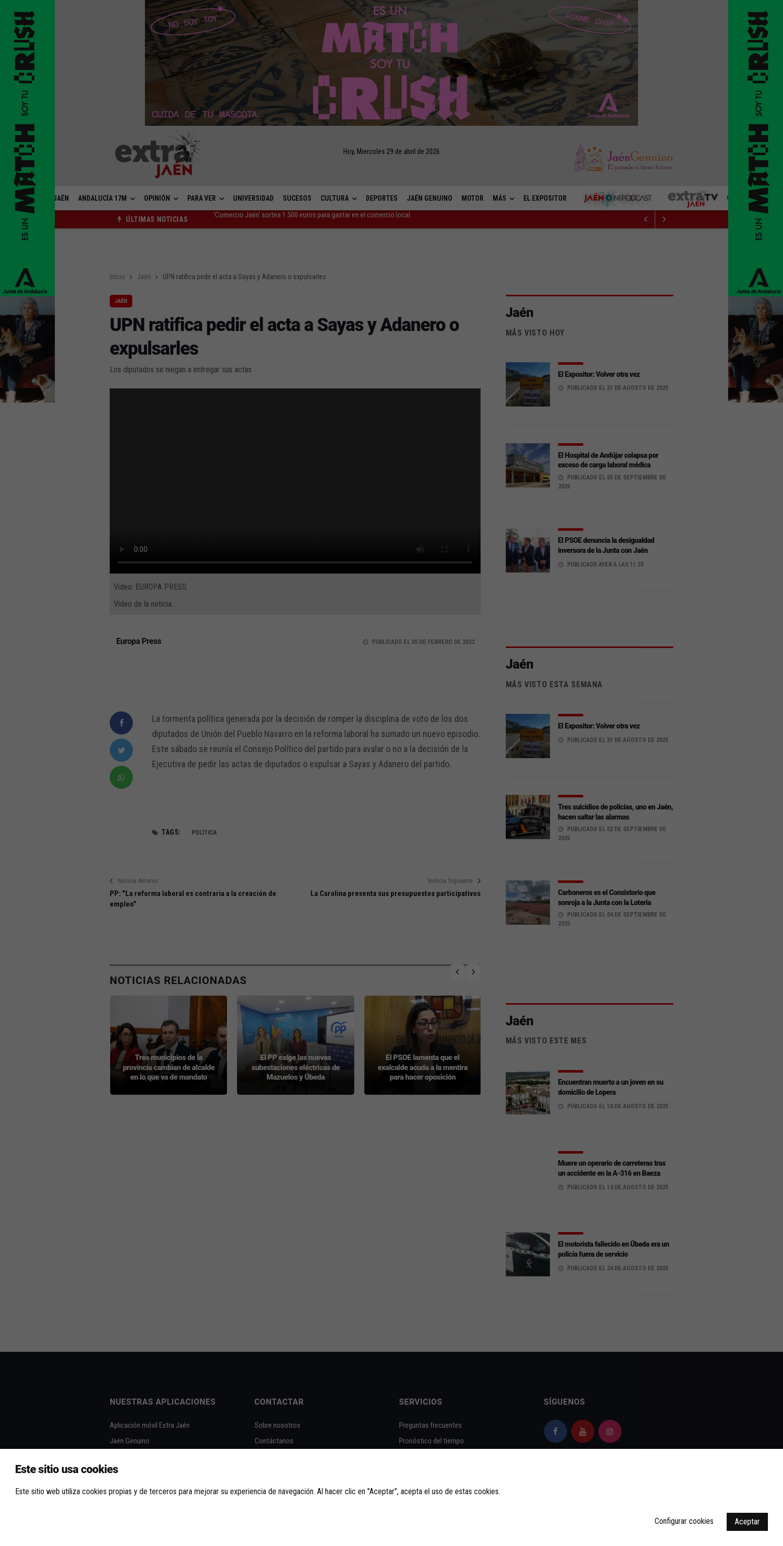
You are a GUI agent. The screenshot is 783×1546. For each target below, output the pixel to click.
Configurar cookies (684, 1521)
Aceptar (747, 1521)
